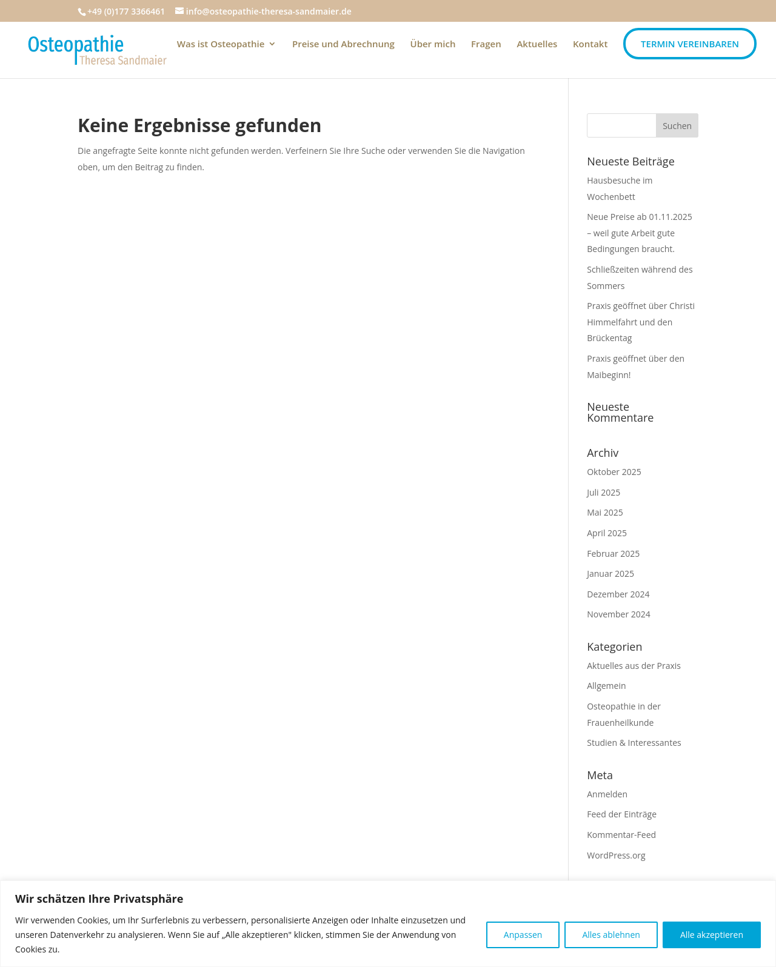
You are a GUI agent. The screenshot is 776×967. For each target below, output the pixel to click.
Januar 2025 (610, 573)
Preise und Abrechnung (343, 44)
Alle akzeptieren (711, 934)
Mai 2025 (605, 512)
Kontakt (590, 44)
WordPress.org (616, 855)
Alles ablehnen (611, 934)
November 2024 (619, 614)
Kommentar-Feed (621, 834)
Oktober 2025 (614, 471)
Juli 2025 (603, 492)
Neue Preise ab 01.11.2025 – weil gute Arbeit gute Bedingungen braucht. (639, 232)
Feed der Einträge (622, 814)
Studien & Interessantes (634, 742)
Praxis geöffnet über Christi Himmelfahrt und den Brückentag (641, 322)
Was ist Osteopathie (221, 44)
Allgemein (606, 685)
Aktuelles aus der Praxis (634, 665)
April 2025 (607, 533)
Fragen (486, 44)
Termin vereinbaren (690, 44)
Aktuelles (537, 44)
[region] (388, 923)
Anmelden (607, 794)
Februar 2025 (613, 553)
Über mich (433, 44)
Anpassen (523, 934)
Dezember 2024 (618, 594)
